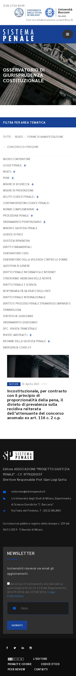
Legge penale (12, 165)
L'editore (40, 658)
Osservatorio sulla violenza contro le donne (35, 259)
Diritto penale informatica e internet (29, 272)
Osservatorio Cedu (16, 253)
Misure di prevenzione (18, 190)
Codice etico (50, 664)
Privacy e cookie (20, 664)
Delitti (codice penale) (18, 196)
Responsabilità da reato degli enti (27, 291)
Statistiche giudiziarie (18, 316)
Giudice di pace (13, 234)
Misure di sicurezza (16, 184)
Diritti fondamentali (17, 247)
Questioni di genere (16, 265)
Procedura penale (16, 215)
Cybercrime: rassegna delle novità (27, 278)
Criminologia (12, 309)
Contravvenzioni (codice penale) (26, 203)
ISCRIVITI (17, 625)
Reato (19, 136)
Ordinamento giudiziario (20, 322)
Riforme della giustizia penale (24, 341)
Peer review (16, 669)
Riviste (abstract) (15, 334)
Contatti (41, 669)
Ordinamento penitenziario (22, 221)
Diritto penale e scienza (20, 284)
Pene (6, 177)
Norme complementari (18, 209)
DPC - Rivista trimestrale (20, 328)
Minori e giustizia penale (20, 228)
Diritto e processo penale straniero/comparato (36, 303)
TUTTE (7, 136)
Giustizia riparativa (16, 240)
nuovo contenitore (17, 159)
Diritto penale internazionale (24, 297)
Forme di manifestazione (45, 136)
